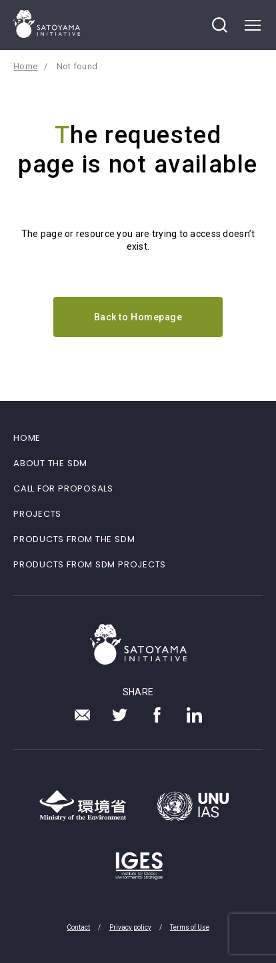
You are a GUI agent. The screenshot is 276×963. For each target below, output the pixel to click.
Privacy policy (130, 927)
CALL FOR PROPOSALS (63, 488)
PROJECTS (37, 513)
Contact (78, 927)
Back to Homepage (138, 317)
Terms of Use (189, 927)
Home (25, 66)
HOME (27, 438)
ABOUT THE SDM (50, 463)
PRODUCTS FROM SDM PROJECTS (89, 564)
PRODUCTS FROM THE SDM (74, 539)
